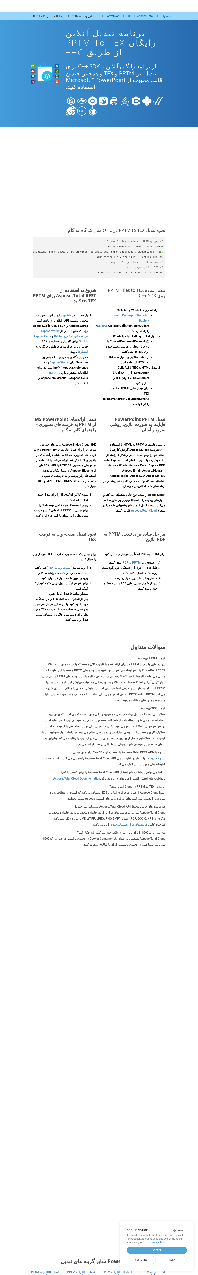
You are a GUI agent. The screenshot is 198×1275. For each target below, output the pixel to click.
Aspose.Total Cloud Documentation (76, 778)
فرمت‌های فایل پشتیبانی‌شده (129, 824)
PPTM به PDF (131, 562)
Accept (156, 1250)
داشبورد (65, 315)
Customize (141, 1260)
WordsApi (142, 315)
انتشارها (83, 352)
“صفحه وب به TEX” (59, 568)
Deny (172, 1260)
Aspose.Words (59, 362)
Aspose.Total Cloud (144, 510)
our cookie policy (155, 1242)
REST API (52, 373)
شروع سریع (158, 758)
